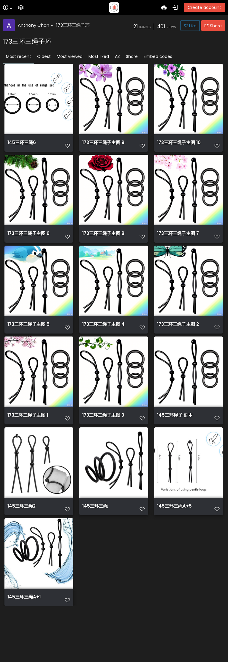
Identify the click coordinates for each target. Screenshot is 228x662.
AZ (117, 56)
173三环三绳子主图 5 (28, 344)
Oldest (44, 56)
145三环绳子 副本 (175, 443)
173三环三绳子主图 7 (178, 245)
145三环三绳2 (21, 542)
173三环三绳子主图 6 (28, 245)
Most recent (18, 56)
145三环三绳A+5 (174, 542)
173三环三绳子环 (73, 25)
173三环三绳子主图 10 (179, 145)
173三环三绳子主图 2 (178, 344)
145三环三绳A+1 (24, 641)
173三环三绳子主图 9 (103, 145)
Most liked (98, 56)
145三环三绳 (95, 542)
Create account (204, 7)
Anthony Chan (35, 25)
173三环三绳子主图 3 (103, 443)
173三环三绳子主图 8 (103, 245)
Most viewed (70, 56)
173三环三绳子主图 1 (27, 443)
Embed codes (158, 56)
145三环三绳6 (21, 145)
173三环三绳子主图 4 (103, 344)
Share (132, 56)
